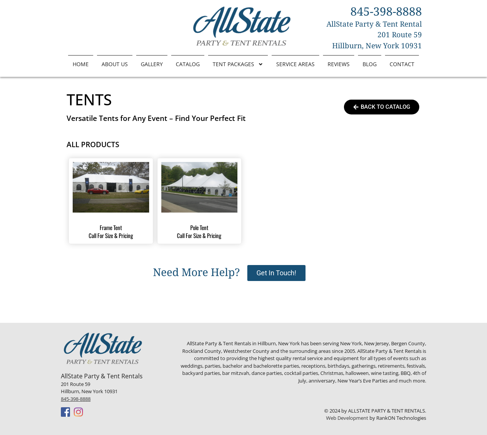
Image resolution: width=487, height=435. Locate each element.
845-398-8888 (76, 398)
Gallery (152, 64)
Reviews (339, 64)
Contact (402, 64)
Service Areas (295, 64)
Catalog (188, 64)
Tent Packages (238, 64)
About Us (115, 64)
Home (81, 64)
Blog (370, 64)
